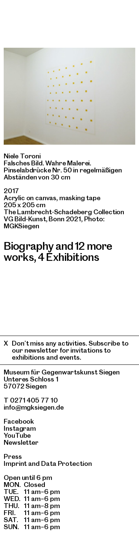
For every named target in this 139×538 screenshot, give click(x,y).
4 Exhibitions (68, 256)
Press (13, 456)
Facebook (19, 421)
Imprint (15, 463)
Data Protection (66, 463)
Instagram (20, 428)
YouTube (17, 435)
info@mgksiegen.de (34, 407)
